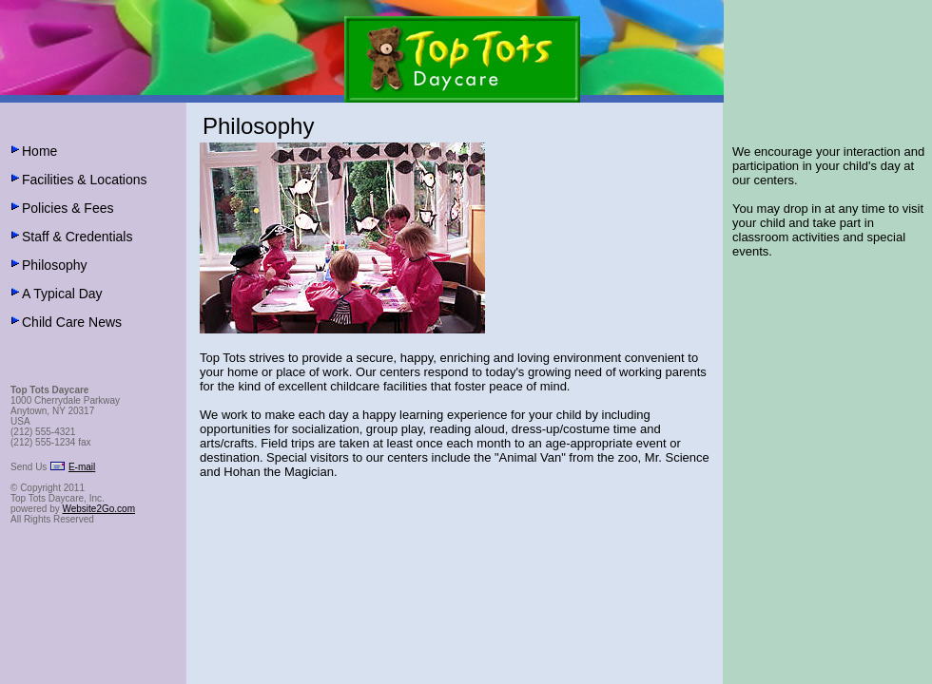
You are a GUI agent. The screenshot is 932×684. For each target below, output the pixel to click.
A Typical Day (62, 293)
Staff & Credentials (77, 236)
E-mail (81, 467)
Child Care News (72, 322)
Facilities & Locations (84, 179)
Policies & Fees (67, 208)
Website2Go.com (98, 509)
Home (39, 151)
